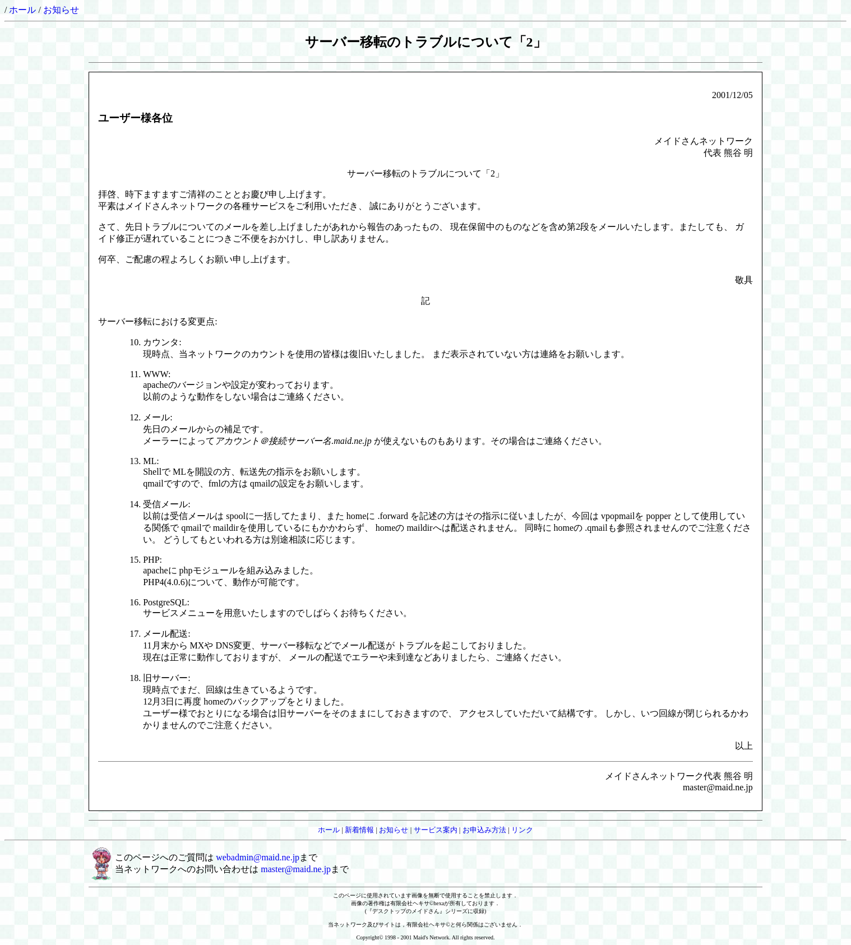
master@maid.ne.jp (296, 869)
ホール (22, 10)
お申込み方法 (484, 830)
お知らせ (61, 10)
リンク (522, 830)
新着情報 (359, 830)
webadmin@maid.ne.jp (257, 857)
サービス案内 (435, 830)
